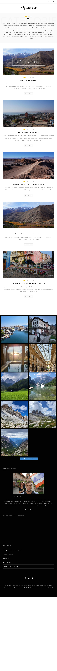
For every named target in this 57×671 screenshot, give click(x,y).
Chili (24, 77)
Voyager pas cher (8, 587)
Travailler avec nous (8, 554)
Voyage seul (17, 587)
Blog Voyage (35, 585)
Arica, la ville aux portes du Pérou (28, 132)
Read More (28, 509)
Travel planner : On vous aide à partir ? (12, 550)
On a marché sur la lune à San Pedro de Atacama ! (28, 184)
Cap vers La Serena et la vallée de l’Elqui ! (28, 234)
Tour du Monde (25, 587)
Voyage (51, 585)
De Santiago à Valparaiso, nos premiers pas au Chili (28, 283)
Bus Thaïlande (49, 587)
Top (28, 593)
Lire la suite (28, 93)
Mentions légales (7, 562)
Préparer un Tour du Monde (37, 587)
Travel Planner (44, 585)
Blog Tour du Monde (26, 585)
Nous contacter (7, 558)
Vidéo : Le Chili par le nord (28, 80)
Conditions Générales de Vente (10, 566)
